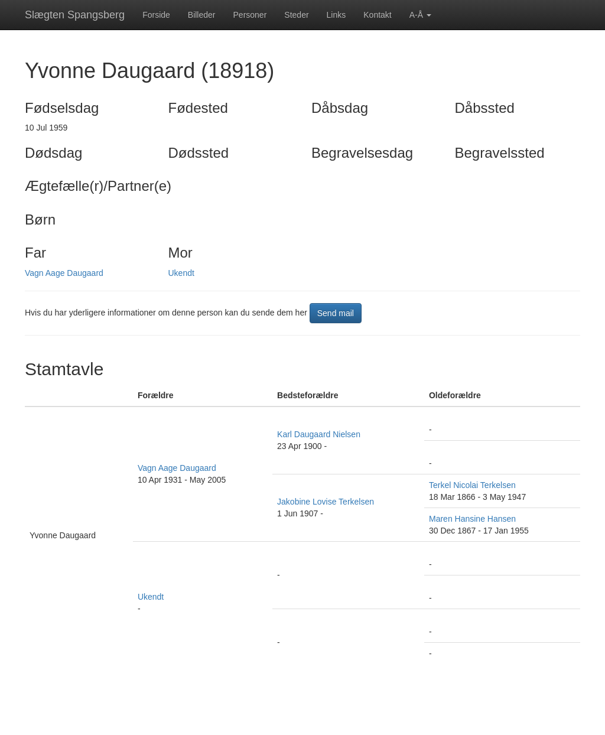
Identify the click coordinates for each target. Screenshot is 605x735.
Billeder (202, 14)
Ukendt (181, 273)
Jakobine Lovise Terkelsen (325, 501)
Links (336, 14)
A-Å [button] (420, 14)
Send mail (335, 313)
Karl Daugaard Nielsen (318, 434)
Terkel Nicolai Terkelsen (472, 485)
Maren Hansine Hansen (472, 518)
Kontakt (377, 14)
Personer (250, 14)
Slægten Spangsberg (75, 15)
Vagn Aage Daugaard (64, 273)
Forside (156, 14)
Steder (296, 14)
